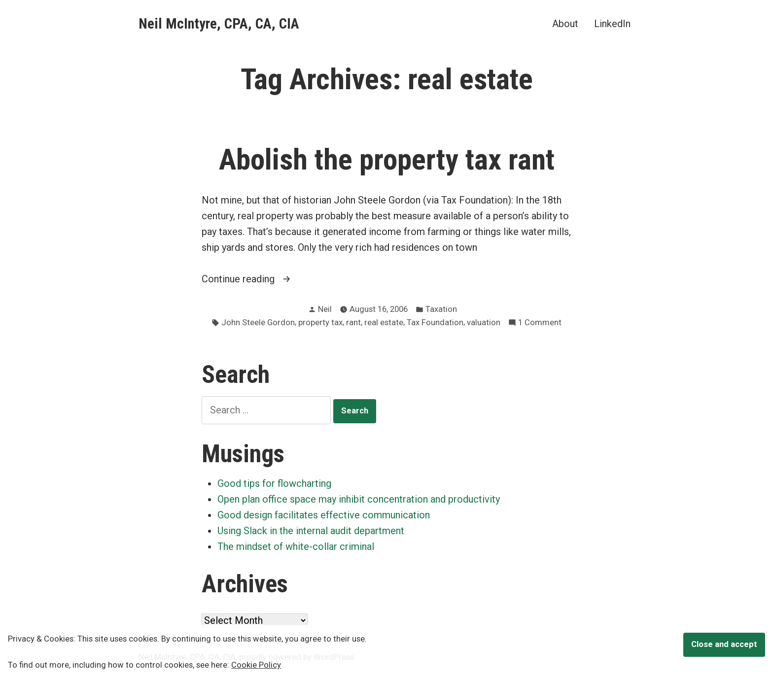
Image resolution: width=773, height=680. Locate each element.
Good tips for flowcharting (274, 483)
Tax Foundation (435, 322)
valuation (483, 322)
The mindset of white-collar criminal (295, 546)
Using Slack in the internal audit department (310, 531)
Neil (325, 309)
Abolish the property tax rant (387, 159)
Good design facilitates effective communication (323, 515)
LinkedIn (612, 23)
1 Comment (540, 323)
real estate (383, 322)
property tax (320, 322)
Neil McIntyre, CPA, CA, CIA (219, 23)
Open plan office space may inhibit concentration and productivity (358, 499)
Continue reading (258, 279)
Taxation (441, 309)
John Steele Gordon (258, 322)
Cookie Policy (256, 665)
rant (353, 322)
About (565, 23)
